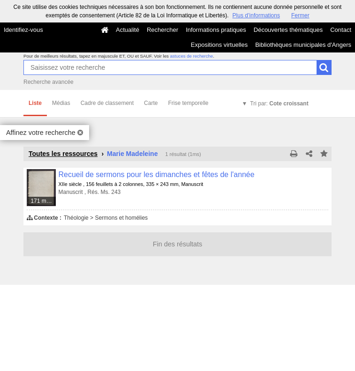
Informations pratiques (216, 29)
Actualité (127, 29)
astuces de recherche (191, 56)
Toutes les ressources (63, 153)
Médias (61, 103)
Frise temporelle (188, 103)
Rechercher (162, 29)
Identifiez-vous (23, 29)
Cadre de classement (107, 103)
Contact (340, 29)
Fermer (300, 15)
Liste (35, 103)
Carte (151, 103)
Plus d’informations (256, 15)
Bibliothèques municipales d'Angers (303, 44)
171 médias (43, 201)
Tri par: (279, 103)
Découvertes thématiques (288, 29)
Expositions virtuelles (219, 44)
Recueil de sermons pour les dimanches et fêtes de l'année (157, 174)
